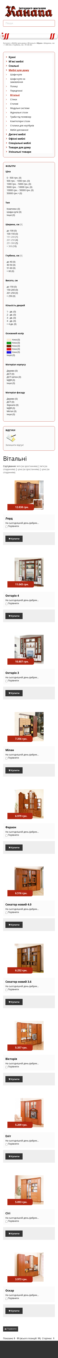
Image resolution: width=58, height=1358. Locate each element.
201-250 (11, 239)
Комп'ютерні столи (20, 121)
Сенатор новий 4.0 (18, 904)
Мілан (9, 750)
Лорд (9, 518)
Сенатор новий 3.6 (18, 981)
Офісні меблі (17, 138)
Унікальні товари (20, 151)
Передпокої (16, 90)
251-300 (11, 243)
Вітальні (31, 43)
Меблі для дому (19, 43)
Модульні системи (19, 108)
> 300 (9, 246)
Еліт (8, 1136)
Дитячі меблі (17, 134)
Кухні (12, 57)
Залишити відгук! (15, 444)
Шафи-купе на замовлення (17, 80)
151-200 (11, 236)
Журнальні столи (19, 112)
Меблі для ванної (19, 129)
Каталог (6, 43)
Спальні (14, 66)
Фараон (10, 827)
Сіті (7, 1213)
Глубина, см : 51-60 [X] (22, 45)
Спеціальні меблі (20, 143)
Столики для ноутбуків (22, 125)
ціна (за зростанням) (28, 469)
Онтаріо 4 (12, 595)
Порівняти (11, 1329)
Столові (14, 103)
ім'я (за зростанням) (27, 466)
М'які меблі (16, 61)
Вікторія (11, 1059)
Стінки (13, 99)
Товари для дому (20, 147)
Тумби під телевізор (20, 116)
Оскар (9, 1290)
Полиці (14, 86)
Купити (14, 538)
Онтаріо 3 (12, 673)
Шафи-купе (16, 74)
